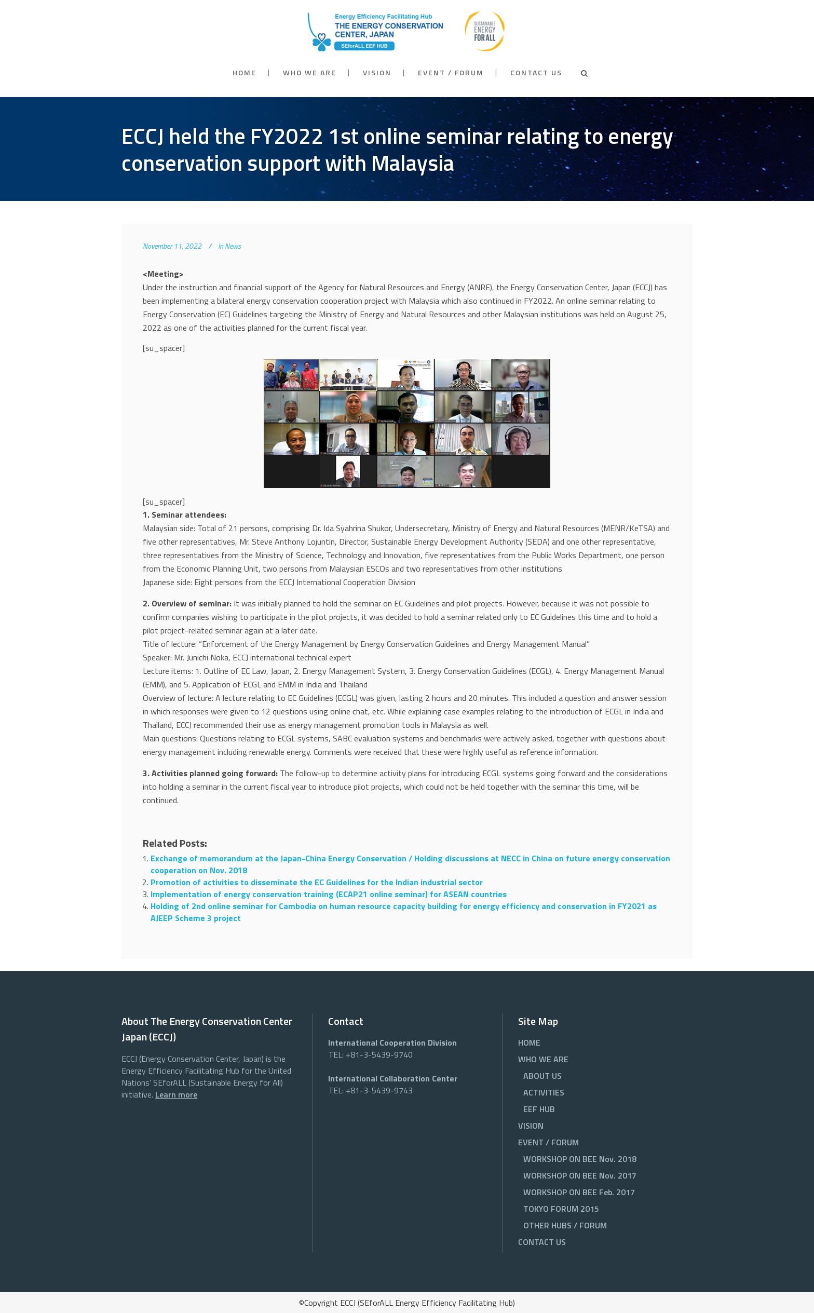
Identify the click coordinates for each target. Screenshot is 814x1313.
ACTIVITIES (543, 1092)
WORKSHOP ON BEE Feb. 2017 (579, 1192)
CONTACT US (542, 1242)
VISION (531, 1125)
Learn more (176, 1094)
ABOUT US (542, 1075)
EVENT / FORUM (548, 1142)
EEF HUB (539, 1109)
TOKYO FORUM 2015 (561, 1208)
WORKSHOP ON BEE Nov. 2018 (579, 1159)
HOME (529, 1042)
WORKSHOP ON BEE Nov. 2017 (579, 1175)
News (233, 245)
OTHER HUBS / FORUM (565, 1225)
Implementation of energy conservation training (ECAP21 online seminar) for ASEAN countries (329, 894)
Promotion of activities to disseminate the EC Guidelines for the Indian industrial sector (317, 882)
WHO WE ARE (543, 1059)
